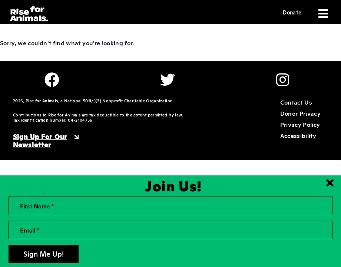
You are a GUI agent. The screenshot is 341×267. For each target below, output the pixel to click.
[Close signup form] (330, 183)
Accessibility (298, 135)
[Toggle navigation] (322, 13)
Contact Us (296, 102)
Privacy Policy (300, 124)
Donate (292, 12)
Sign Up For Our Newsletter (40, 140)
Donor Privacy (300, 113)
